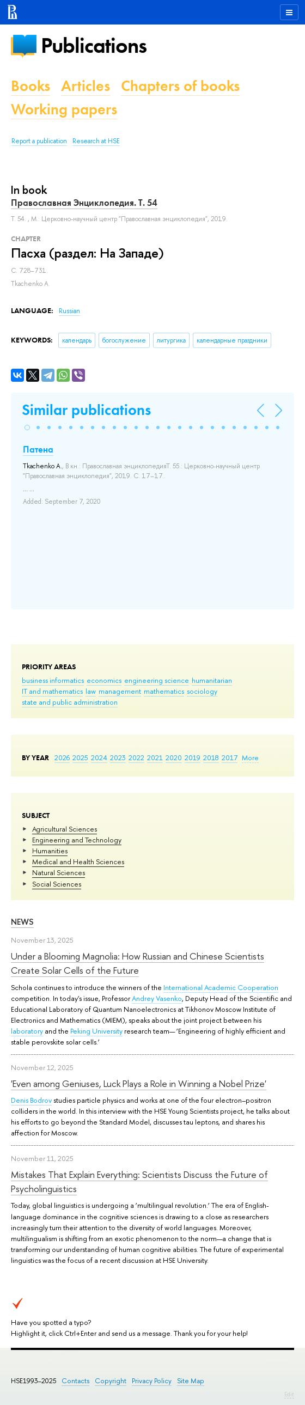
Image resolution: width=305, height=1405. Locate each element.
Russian (69, 311)
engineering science (156, 680)
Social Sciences (56, 884)
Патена (38, 449)
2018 (211, 757)
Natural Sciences (58, 872)
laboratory (27, 1031)
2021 (155, 757)
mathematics (164, 691)
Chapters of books (180, 85)
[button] (27, 427)
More (250, 757)
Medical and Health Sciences (78, 861)
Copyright (110, 1380)
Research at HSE (96, 141)
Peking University (96, 1031)
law (91, 691)
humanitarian (212, 680)
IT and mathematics (52, 691)
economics (104, 680)
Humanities (50, 851)
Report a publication (39, 141)
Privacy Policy (152, 1380)
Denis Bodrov (31, 1100)
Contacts (75, 1380)
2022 (136, 757)
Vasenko (169, 998)
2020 (174, 757)
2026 (62, 757)
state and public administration (70, 702)
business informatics (53, 680)
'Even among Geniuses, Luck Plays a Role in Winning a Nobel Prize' (138, 1083)
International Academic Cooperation (220, 987)
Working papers (64, 109)
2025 (80, 757)
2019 (192, 757)
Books (30, 85)
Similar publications (86, 409)
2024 (99, 757)
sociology (202, 691)
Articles (85, 85)
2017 (229, 757)
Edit (289, 1394)
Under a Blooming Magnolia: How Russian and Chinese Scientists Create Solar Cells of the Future (137, 963)
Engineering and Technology (76, 840)
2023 (118, 757)
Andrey (144, 998)
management (120, 691)
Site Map (190, 1380)
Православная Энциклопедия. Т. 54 (84, 203)
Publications (94, 45)
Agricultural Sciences (64, 829)
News (22, 921)
